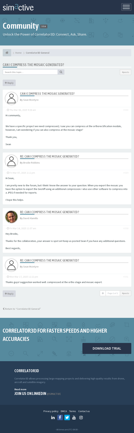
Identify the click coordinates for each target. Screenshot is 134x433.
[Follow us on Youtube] (74, 417)
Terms (72, 411)
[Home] (7, 52)
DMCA (64, 411)
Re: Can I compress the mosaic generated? (49, 156)
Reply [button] (9, 82)
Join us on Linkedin (37, 393)
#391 (125, 276)
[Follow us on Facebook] (60, 417)
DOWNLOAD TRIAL (107, 348)
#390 (125, 228)
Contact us (84, 411)
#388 (125, 110)
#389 (125, 172)
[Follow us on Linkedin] (53, 417)
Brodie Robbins (31, 162)
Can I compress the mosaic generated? (33, 65)
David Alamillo (30, 218)
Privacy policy (50, 411)
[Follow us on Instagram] (81, 417)
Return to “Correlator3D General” (22, 308)
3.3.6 (44, 26)
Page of (113, 293)
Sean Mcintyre (31, 99)
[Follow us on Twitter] (67, 417)
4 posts (125, 72)
